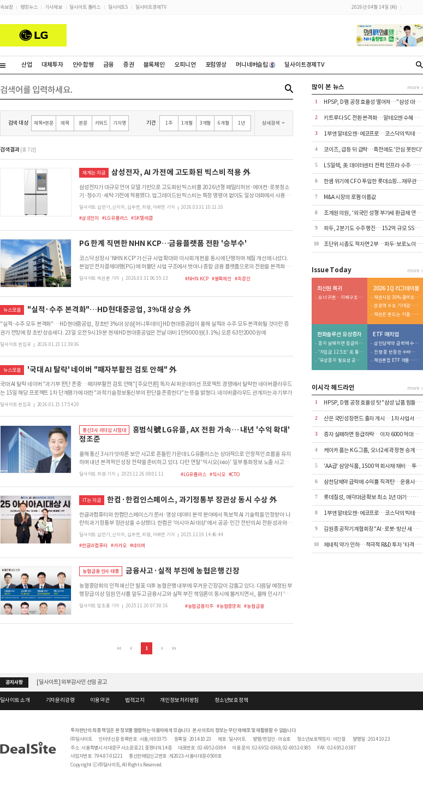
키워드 (101, 123)
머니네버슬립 (255, 64)
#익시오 (217, 474)
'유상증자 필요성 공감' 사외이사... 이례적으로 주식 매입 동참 (341, 360)
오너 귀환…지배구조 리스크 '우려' (341, 297)
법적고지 (134, 700)
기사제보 (53, 7)
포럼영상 (216, 64)
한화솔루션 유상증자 (339, 334)
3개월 (205, 123)
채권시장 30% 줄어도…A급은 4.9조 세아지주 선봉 (397, 297)
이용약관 (99, 700)
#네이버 (137, 545)
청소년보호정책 (231, 700)
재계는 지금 (93, 172)
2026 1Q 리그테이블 (396, 288)
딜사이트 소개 (15, 700)
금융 (108, 64)
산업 (26, 64)
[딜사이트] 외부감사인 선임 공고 (72, 682)
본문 (83, 123)
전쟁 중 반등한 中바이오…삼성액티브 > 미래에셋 (397, 352)
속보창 (6, 7)
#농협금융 (254, 606)
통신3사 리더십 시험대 (104, 430)
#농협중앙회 (229, 606)
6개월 (223, 123)
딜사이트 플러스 (84, 7)
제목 (65, 123)
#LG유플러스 (115, 218)
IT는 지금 (91, 500)
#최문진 (242, 279)
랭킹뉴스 (28, 7)
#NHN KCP (196, 279)
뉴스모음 (11, 310)
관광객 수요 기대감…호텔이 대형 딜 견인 (397, 305)
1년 (241, 123)
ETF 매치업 (386, 334)
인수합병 (83, 64)
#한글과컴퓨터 (93, 545)
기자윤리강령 (60, 700)
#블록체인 (221, 279)
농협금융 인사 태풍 (100, 571)
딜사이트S (118, 7)
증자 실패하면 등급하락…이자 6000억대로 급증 (341, 343)
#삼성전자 (89, 218)
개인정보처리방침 (179, 700)
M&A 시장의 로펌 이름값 (350, 197)
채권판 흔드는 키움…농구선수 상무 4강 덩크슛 (397, 314)
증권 (128, 64)
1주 (168, 123)
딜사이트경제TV (150, 7)
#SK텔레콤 (141, 218)
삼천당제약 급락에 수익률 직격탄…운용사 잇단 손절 (397, 343)
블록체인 (154, 64)
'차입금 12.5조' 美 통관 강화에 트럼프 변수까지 (341, 352)
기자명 (119, 123)
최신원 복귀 (329, 288)
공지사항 (13, 682)
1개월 (187, 123)
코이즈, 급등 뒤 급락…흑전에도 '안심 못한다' (373, 149)
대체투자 (52, 64)
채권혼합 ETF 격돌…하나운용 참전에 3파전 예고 (397, 360)
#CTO (234, 474)
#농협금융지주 (199, 606)
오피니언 (184, 64)
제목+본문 (43, 123)
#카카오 (118, 545)
